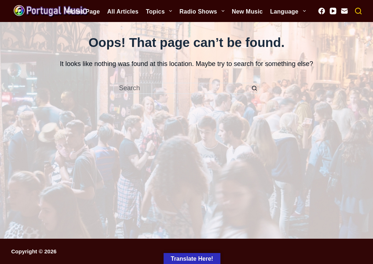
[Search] (358, 11)
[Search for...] (181, 88)
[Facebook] (321, 11)
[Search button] (254, 88)
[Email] (344, 11)
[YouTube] (333, 11)
